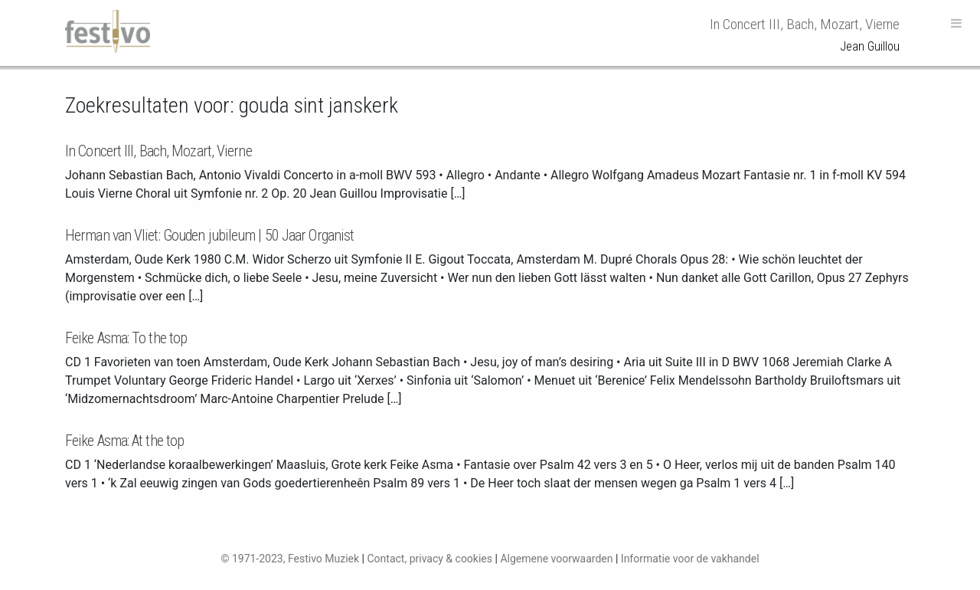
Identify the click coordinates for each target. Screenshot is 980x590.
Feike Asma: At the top (124, 440)
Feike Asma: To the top (126, 338)
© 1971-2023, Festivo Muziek (289, 558)
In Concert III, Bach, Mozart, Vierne (158, 151)
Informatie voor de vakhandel (690, 558)
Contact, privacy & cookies (429, 558)
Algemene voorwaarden (556, 558)
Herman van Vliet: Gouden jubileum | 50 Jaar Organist (209, 235)
